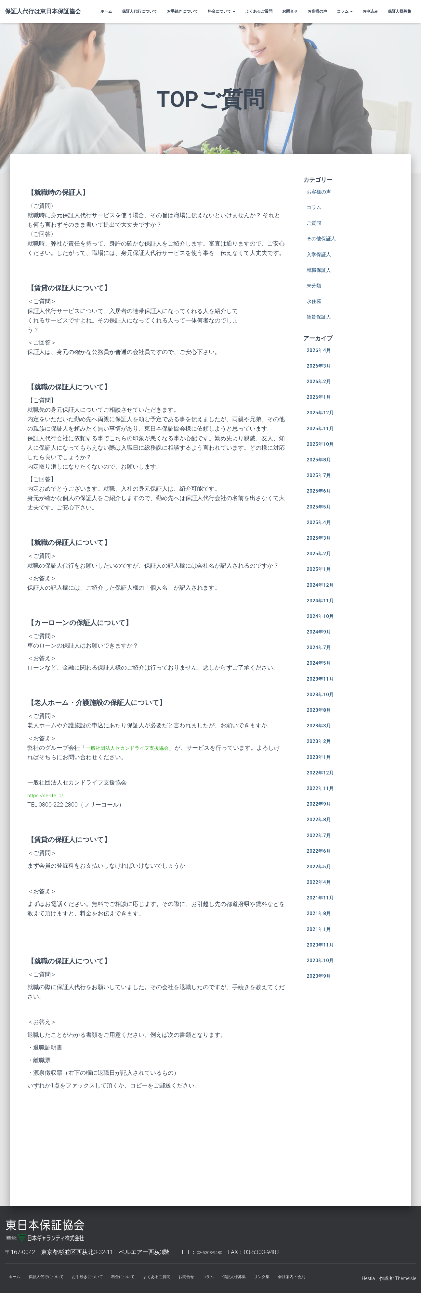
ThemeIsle (405, 1278)
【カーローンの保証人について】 (89, 622)
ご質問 (315, 222)
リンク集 (283, 1277)
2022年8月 (321, 819)
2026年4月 (321, 349)
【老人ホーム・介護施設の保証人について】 (109, 702)
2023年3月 (321, 725)
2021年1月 (321, 928)
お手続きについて (182, 11)
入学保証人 (321, 254)
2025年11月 (322, 428)
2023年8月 (321, 709)
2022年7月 (321, 835)
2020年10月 (322, 960)
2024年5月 (321, 662)
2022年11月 (322, 788)
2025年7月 (321, 474)
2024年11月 (322, 600)
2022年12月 (322, 772)
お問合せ (290, 11)
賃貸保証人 (321, 316)
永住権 (315, 300)
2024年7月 (321, 647)
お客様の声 (317, 11)
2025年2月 (321, 553)
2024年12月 (322, 584)
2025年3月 (321, 537)
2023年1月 (321, 756)
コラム (345, 11)
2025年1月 (321, 568)
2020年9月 (321, 975)
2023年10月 (322, 694)
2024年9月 (321, 631)
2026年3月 (321, 365)
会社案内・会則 (315, 1277)
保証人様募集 (399, 11)
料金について (221, 11)
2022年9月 (321, 803)
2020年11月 (322, 944)
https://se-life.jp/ (48, 795)
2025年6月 (321, 490)
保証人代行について (139, 11)
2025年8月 (321, 459)
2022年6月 (321, 850)
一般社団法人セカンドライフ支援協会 (135, 747)
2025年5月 (321, 506)
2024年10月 (322, 615)
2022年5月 (321, 866)
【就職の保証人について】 (76, 386)
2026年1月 (321, 396)
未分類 (315, 285)
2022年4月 (321, 881)
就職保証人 (321, 269)
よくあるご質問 (258, 11)
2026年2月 (321, 381)
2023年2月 (321, 740)
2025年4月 (321, 522)
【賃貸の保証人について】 (76, 287)
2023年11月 (322, 678)
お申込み (370, 11)
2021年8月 (321, 913)
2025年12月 (322, 412)
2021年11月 (322, 897)
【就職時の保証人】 (64, 192)
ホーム (106, 11)
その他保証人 (324, 238)
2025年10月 (322, 443)
